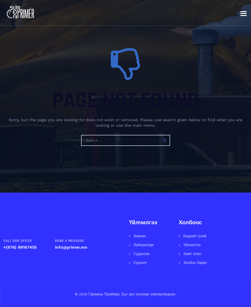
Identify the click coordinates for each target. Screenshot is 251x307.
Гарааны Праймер (103, 294)
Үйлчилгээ (192, 245)
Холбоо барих (195, 263)
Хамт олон (192, 254)
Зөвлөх (140, 236)
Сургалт (140, 263)
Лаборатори (144, 245)
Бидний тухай (195, 236)
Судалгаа (142, 254)
